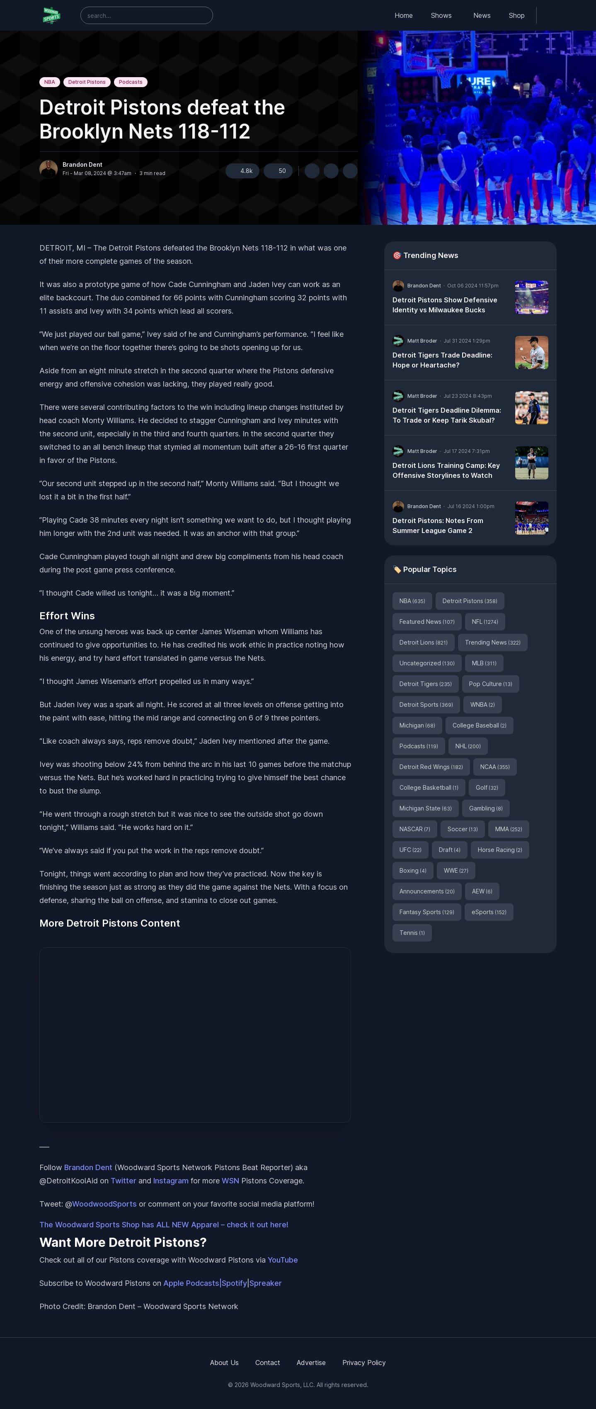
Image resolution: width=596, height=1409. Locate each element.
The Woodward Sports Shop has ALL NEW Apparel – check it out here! (163, 1224)
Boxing (413, 870)
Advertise (311, 1362)
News (482, 15)
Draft (449, 849)
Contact (267, 1362)
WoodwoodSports (104, 1204)
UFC (411, 849)
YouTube (283, 1260)
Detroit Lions (424, 642)
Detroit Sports (426, 704)
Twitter (123, 1180)
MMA (508, 828)
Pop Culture (490, 683)
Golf (487, 787)
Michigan (417, 725)
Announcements (427, 891)
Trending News (493, 642)
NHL (468, 746)
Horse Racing (500, 849)
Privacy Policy (364, 1362)
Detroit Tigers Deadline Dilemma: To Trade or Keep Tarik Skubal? (446, 415)
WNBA (482, 704)
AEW (482, 891)
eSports (489, 911)
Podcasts (131, 82)
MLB (484, 663)
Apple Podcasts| (192, 1283)
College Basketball (429, 787)
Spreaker (266, 1283)
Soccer (463, 828)
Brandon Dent (82, 165)
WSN (230, 1180)
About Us (224, 1362)
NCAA (495, 766)
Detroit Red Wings (431, 766)
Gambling (486, 808)
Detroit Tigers (426, 683)
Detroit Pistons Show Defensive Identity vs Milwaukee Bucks (444, 305)
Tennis (412, 932)
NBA (49, 82)
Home (404, 15)
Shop (517, 15)
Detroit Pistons (87, 82)
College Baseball (479, 725)
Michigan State (426, 808)
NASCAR (415, 828)
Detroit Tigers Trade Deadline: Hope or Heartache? (442, 360)
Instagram (171, 1180)
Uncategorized (427, 663)
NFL (485, 621)
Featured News (427, 621)
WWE (456, 870)
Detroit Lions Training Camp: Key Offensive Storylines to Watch (446, 470)
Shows (441, 15)
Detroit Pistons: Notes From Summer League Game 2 (437, 525)
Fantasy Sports (427, 911)
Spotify (234, 1283)
